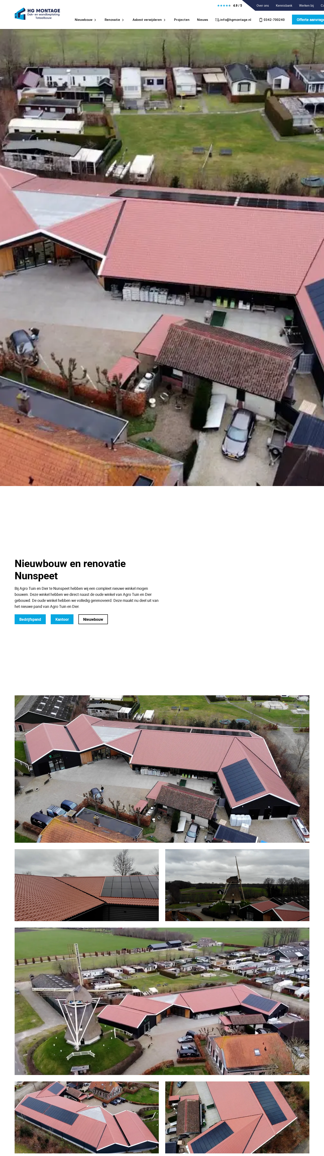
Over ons (263, 5)
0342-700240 (272, 20)
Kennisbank (284, 5)
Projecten (182, 20)
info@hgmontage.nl (233, 20)
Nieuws (202, 20)
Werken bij (306, 5)
